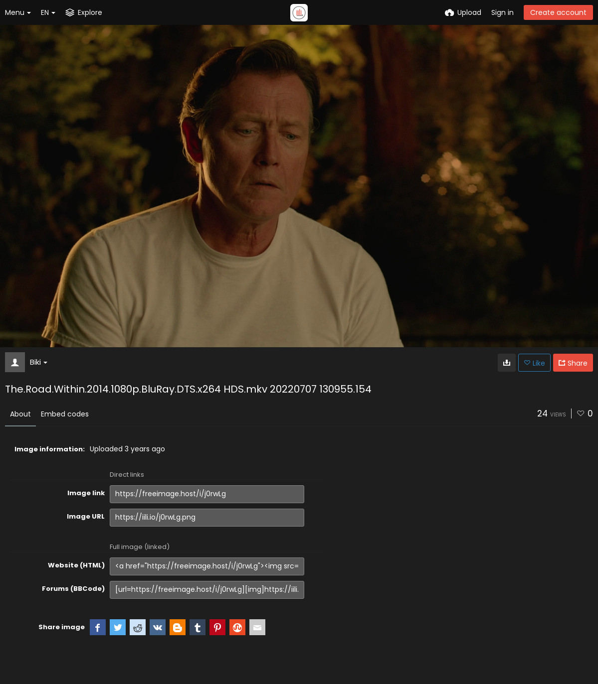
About (20, 414)
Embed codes (65, 414)
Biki (38, 362)
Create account (558, 12)
